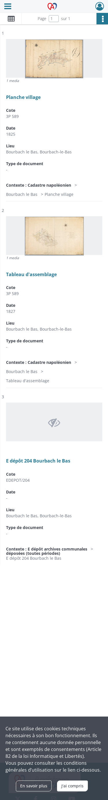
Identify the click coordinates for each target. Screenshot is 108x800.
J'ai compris (72, 786)
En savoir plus (33, 786)
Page (42, 18)
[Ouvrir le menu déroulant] (7, 6)
